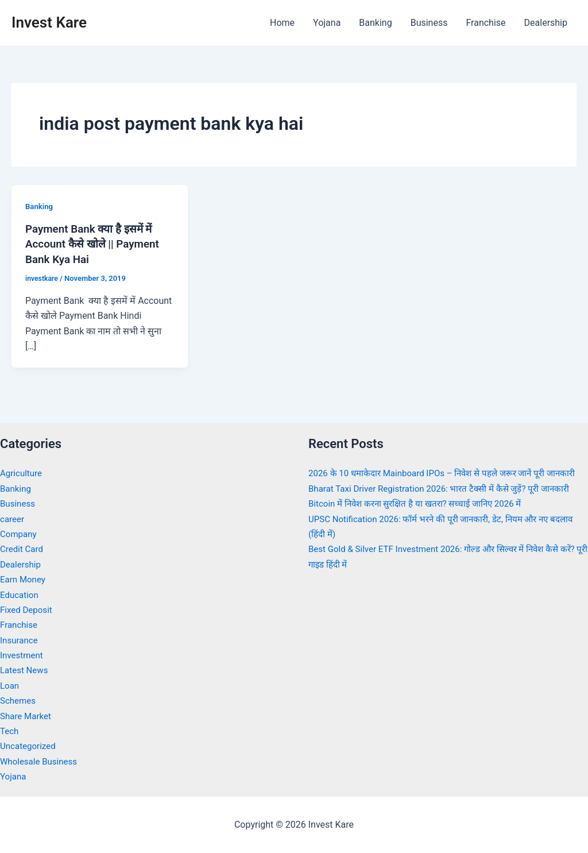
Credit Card (23, 548)
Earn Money (24, 578)
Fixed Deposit (27, 609)
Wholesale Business (41, 760)
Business (429, 22)
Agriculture (22, 472)
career (13, 517)
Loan (10, 684)
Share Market (27, 714)
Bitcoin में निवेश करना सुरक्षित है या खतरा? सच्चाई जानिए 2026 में (422, 517)
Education (20, 593)
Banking (375, 22)
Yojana (327, 22)
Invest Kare (49, 22)
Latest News (25, 669)
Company (19, 533)
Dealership (545, 22)
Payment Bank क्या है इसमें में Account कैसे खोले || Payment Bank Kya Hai (96, 243)
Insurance (20, 639)
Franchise (485, 22)
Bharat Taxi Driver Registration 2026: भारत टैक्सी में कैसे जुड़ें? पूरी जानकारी (446, 502)
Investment (22, 654)
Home (282, 22)
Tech (10, 730)
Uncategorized (29, 745)
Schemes (19, 699)
